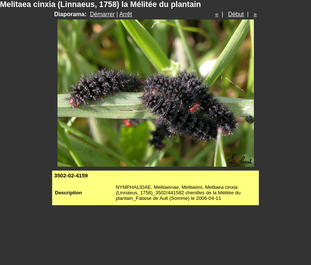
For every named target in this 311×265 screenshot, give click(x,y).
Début (236, 14)
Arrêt (125, 14)
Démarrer (102, 14)
